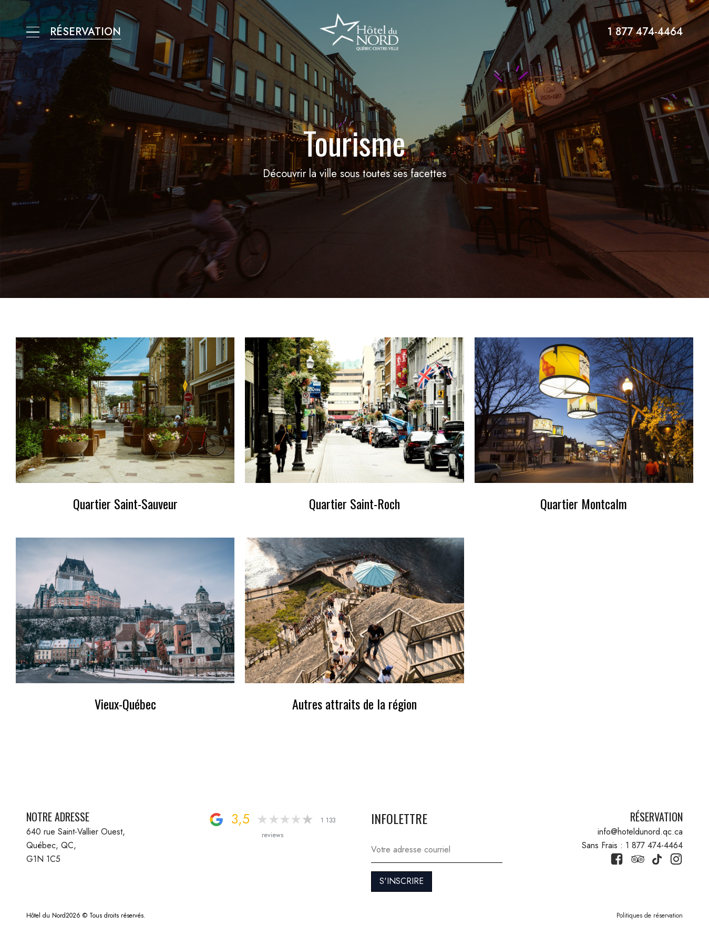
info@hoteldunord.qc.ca (640, 832)
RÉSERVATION (85, 31)
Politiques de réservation (649, 915)
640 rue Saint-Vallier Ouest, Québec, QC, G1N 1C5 (77, 845)
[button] (32, 32)
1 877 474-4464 (645, 31)
